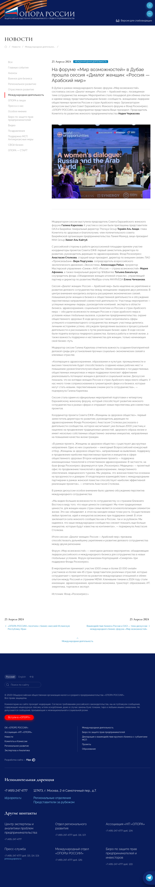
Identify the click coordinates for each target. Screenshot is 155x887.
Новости (16, 47)
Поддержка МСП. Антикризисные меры (20, 138)
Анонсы (12, 73)
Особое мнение (17, 111)
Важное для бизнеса (20, 78)
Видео (12, 125)
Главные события (18, 67)
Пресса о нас (16, 105)
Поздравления (16, 130)
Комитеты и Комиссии (16, 741)
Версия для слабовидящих (134, 20)
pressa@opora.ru (13, 858)
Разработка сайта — (20, 760)
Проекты (86, 744)
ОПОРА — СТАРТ (18, 150)
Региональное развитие (22, 84)
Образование (89, 749)
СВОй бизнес (16, 144)
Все (10, 62)
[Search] (23, 684)
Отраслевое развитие (21, 89)
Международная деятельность (40, 47)
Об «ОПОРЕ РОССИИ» (16, 727)
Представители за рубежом (53, 802)
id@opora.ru (13, 798)
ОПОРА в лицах (17, 100)
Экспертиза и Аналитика (17, 750)
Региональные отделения (52, 798)
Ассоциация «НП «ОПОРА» (18, 732)
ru (149, 14)
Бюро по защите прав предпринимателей (20, 118)
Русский (10, 677)
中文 (32, 677)
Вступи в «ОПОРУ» (19, 717)
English (22, 677)
